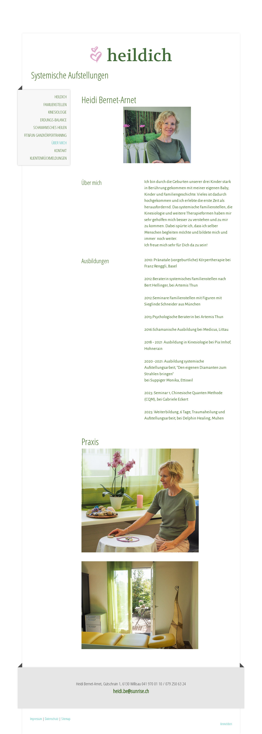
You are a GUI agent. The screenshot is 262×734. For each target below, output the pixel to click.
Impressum (36, 718)
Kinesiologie (57, 112)
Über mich (59, 143)
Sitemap (65, 718)
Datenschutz (51, 718)
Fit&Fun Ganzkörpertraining (45, 135)
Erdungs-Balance (53, 120)
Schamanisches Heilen (50, 127)
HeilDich (61, 97)
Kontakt (60, 150)
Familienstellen (55, 104)
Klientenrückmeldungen (48, 158)
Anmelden (226, 724)
